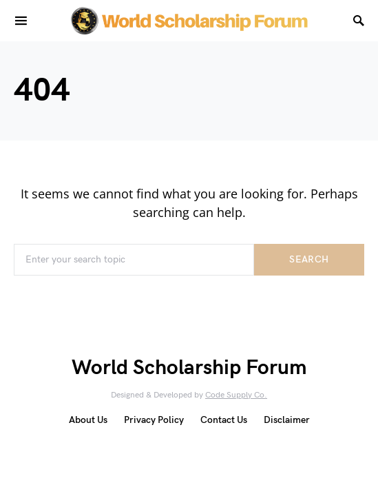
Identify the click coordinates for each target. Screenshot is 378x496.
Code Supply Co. (236, 395)
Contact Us (223, 420)
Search (308, 259)
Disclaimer (287, 420)
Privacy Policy (154, 420)
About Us (88, 420)
